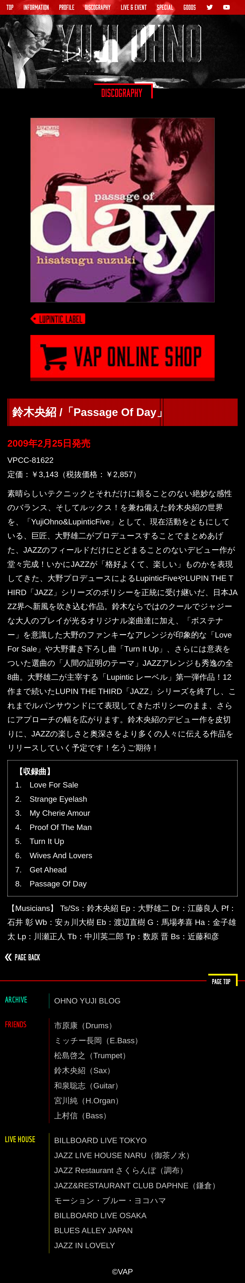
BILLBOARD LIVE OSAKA (100, 1215)
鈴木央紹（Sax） (84, 1070)
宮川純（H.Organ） (88, 1100)
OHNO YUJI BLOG (87, 1000)
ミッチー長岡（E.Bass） (98, 1040)
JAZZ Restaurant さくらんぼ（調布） (120, 1170)
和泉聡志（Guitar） (88, 1085)
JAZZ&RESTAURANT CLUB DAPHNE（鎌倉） (137, 1185)
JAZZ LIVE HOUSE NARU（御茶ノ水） (124, 1155)
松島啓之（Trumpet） (92, 1055)
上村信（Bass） (82, 1115)
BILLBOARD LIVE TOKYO (100, 1140)
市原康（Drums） (85, 1025)
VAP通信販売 (122, 364)
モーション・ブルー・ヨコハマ (110, 1200)
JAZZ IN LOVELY (84, 1245)
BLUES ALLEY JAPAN (93, 1230)
